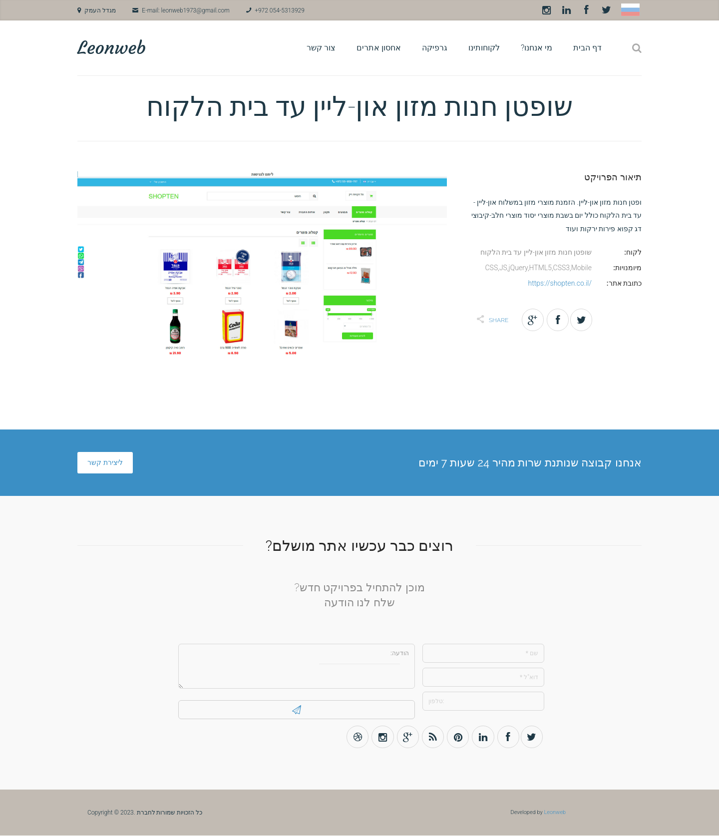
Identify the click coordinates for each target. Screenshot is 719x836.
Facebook (586, 10)
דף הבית (587, 47)
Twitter (606, 10)
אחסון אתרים (379, 47)
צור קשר (321, 47)
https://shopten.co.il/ (560, 283)
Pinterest (456, 737)
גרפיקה (434, 47)
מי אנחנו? (536, 47)
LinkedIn (566, 10)
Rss (431, 737)
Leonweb (111, 47)
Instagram (546, 10)
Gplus (405, 737)
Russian (630, 9)
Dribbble (355, 737)
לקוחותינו (484, 47)
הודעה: (296, 666)
